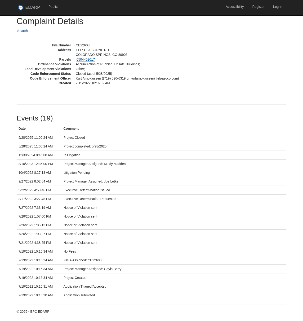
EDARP (30, 8)
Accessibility (235, 7)
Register (258, 7)
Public (53, 7)
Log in (277, 7)
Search (22, 31)
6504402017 (85, 59)
